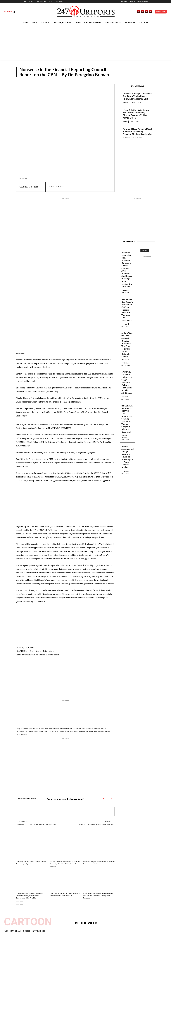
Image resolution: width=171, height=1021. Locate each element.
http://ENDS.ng (22, 651)
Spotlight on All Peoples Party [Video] (24, 930)
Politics (126, 102)
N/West (125, 324)
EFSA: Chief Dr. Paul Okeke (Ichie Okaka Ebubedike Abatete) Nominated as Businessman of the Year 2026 (29, 895)
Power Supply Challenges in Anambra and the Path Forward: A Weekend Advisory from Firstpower (98, 895)
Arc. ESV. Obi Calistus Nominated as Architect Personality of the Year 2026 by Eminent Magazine (65, 864)
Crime (125, 122)
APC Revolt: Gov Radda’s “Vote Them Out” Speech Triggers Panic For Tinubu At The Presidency (127, 310)
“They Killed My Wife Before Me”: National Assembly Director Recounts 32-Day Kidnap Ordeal (136, 114)
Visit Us (144, 251)
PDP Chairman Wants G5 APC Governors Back (96, 824)
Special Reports (125, 436)
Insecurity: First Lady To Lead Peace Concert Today (36, 824)
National (127, 138)
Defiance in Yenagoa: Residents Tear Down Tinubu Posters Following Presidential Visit (137, 96)
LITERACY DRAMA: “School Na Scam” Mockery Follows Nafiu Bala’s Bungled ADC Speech (127, 382)
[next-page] (21, 903)
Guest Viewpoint (141, 75)
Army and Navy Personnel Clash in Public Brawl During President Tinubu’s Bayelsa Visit (137, 131)
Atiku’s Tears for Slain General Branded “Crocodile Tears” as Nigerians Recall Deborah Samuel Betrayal (127, 346)
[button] (10, 12)
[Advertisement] (85, 42)
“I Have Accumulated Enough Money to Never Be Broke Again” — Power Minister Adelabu (127, 457)
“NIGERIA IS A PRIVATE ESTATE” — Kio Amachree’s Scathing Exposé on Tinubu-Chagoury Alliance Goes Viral (127, 418)
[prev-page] (17, 903)
